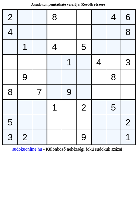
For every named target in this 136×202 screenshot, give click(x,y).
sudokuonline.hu (27, 149)
